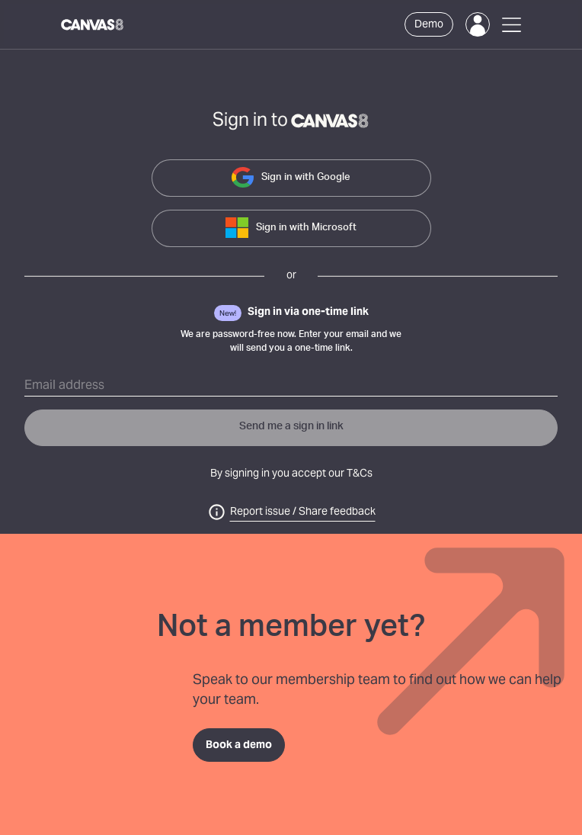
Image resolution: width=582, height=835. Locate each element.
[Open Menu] (511, 24)
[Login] (477, 24)
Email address (64, 386)
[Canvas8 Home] (93, 24)
